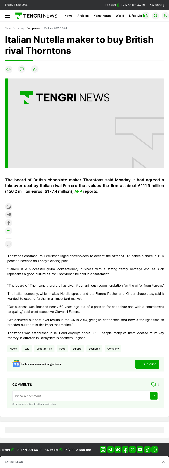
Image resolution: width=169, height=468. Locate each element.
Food (62, 348)
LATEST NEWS (14, 461)
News (69, 15)
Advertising (157, 5)
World (120, 15)
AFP (78, 191)
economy (94, 348)
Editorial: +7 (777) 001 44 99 (125, 5)
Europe (77, 348)
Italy (26, 348)
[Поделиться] (35, 69)
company (113, 348)
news (13, 348)
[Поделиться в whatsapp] (8, 207)
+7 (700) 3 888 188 (77, 450)
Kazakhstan (102, 15)
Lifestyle (135, 15)
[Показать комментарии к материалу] (8, 245)
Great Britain (44, 348)
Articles (83, 15)
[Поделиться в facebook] (8, 223)
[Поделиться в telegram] (8, 215)
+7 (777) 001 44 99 (29, 450)
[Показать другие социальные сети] (8, 231)
